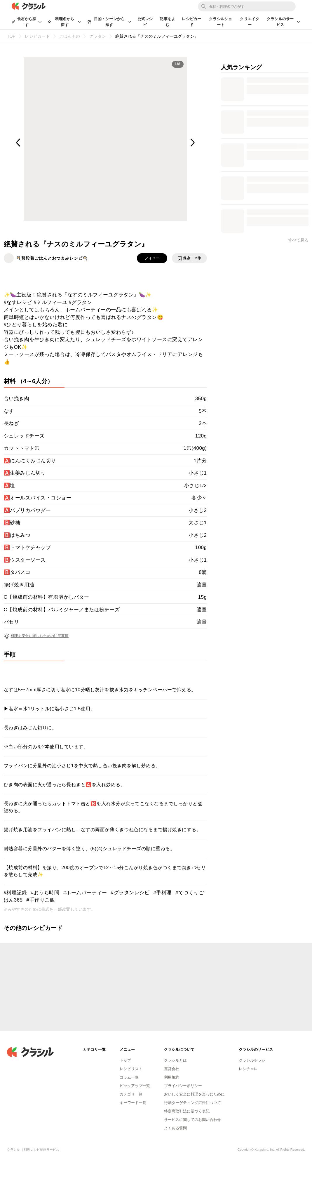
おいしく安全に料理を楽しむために (194, 1094)
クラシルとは (175, 1060)
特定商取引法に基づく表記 (187, 1111)
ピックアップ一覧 (135, 1086)
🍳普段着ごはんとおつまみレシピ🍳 (52, 258)
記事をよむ (167, 22)
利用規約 (171, 1077)
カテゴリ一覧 (131, 1094)
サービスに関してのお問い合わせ (192, 1119)
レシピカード (191, 22)
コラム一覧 (129, 1077)
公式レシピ (145, 22)
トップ (125, 1060)
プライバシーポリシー (183, 1086)
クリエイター (249, 22)
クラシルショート (220, 22)
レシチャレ (248, 1069)
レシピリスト (131, 1069)
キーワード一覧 (133, 1102)
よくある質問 (175, 1128)
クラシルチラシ (252, 1060)
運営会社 (171, 1069)
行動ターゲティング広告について (192, 1102)
